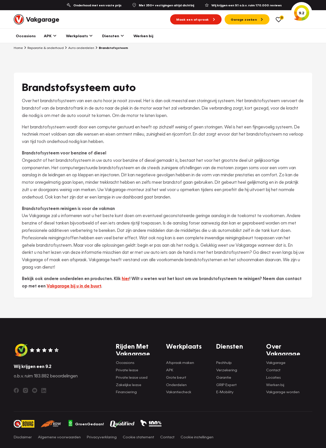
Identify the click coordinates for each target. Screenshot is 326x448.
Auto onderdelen (79, 47)
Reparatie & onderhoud (44, 47)
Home (18, 47)
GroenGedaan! (86, 424)
